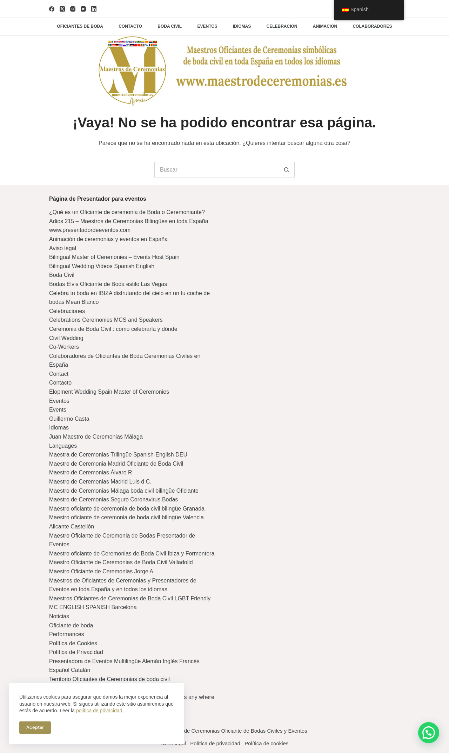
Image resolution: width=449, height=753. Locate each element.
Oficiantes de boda (80, 26)
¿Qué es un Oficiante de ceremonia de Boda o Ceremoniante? (127, 212)
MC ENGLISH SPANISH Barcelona (93, 607)
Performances (66, 634)
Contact (58, 374)
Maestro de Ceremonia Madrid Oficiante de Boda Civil (116, 464)
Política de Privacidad (76, 652)
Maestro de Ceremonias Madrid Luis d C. (100, 482)
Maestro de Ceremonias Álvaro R (90, 472)
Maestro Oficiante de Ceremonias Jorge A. (102, 571)
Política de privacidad (215, 743)
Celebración (282, 26)
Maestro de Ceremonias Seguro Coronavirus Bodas (113, 499)
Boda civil (170, 26)
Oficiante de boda (71, 625)
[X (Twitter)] (62, 9)
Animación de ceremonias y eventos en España (108, 239)
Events (57, 410)
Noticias (59, 616)
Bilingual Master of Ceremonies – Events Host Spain (114, 257)
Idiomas (242, 26)
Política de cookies (271, 743)
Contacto (130, 26)
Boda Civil (61, 275)
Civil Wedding (66, 338)
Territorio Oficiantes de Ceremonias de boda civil (109, 679)
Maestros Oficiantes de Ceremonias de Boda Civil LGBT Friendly (129, 598)
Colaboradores (372, 26)
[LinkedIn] (93, 9)
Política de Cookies (73, 643)
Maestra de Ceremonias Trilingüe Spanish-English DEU (118, 455)
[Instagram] (72, 9)
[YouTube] (83, 9)
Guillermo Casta (69, 419)
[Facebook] (51, 9)
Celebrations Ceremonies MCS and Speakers (106, 320)
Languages (63, 446)
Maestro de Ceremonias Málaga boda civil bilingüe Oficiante (124, 491)
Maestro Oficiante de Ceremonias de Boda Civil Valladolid (121, 562)
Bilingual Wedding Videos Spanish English (101, 266)
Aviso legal (62, 248)
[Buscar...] (216, 170)
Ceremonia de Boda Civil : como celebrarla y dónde (113, 329)
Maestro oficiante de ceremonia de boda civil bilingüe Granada (127, 509)
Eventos (207, 26)
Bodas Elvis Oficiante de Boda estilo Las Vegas (108, 284)
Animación (325, 26)
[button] (428, 732)
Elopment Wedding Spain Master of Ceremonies (109, 392)
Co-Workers (64, 347)
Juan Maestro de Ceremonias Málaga (96, 437)
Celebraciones (67, 311)
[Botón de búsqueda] (287, 170)
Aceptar (35, 727)
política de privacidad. (99, 710)
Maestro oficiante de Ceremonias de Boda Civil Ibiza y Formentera (131, 554)
